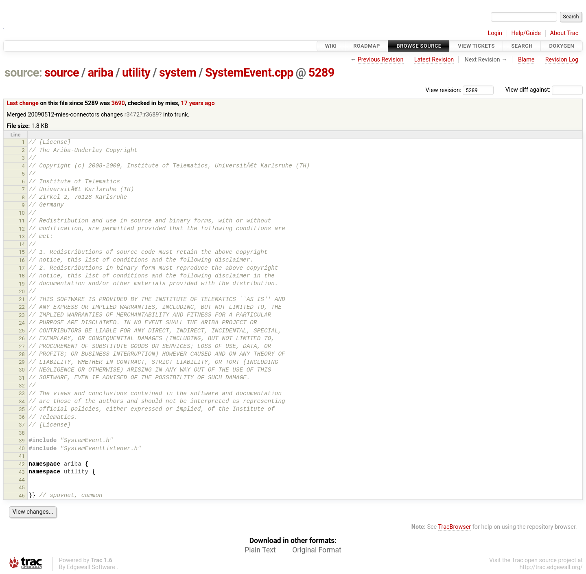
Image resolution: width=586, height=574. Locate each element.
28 (22, 354)
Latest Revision (434, 59)
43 (22, 472)
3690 (118, 103)
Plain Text (260, 550)
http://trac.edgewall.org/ (551, 567)
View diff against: (544, 89)
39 (22, 441)
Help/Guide (526, 33)
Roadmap (366, 46)
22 (22, 307)
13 (22, 236)
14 (22, 244)
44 (22, 480)
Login (495, 33)
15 (22, 252)
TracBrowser (454, 526)
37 (22, 425)
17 (22, 268)
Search (521, 46)
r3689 (151, 114)
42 (22, 464)
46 (22, 496)
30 (22, 370)
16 (22, 260)
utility (136, 72)
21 (22, 299)
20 (22, 291)
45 (22, 487)
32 (22, 386)
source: (23, 72)
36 (22, 417)
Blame (526, 59)
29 (22, 362)
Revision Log (562, 59)
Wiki (331, 46)
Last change (23, 103)
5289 (321, 72)
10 (22, 213)
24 (22, 323)
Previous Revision (381, 59)
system (177, 72)
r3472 (132, 114)
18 (22, 276)
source (61, 72)
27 (22, 346)
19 (22, 284)
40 (22, 448)
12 (22, 229)
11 (22, 221)
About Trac (564, 33)
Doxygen (561, 46)
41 (22, 456)
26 (22, 338)
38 (22, 433)
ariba (101, 72)
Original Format (316, 550)
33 (22, 393)
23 (22, 315)
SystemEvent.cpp (249, 72)
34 (22, 401)
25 (22, 331)
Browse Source (418, 46)
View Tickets (476, 46)
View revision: (443, 89)
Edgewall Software (91, 567)
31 (22, 378)
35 (22, 409)
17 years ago (198, 103)
